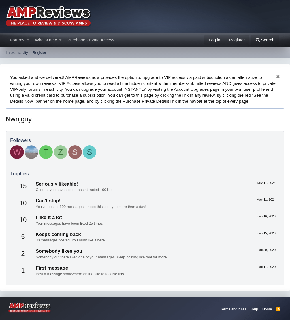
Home (267, 309)
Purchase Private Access (90, 39)
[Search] (265, 40)
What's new (46, 39)
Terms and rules (233, 309)
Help (254, 309)
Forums (17, 39)
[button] (28, 40)
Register (39, 52)
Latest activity (17, 52)
